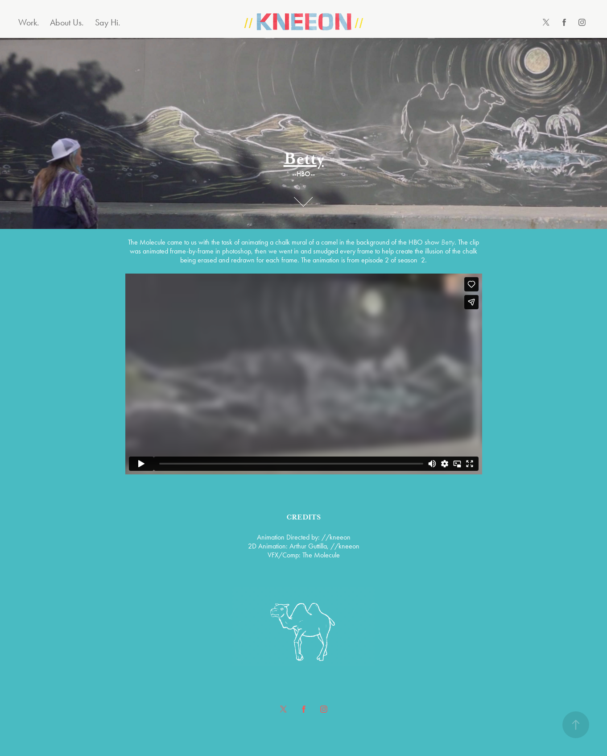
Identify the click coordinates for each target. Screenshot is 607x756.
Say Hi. (107, 22)
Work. (28, 22)
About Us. (67, 22)
